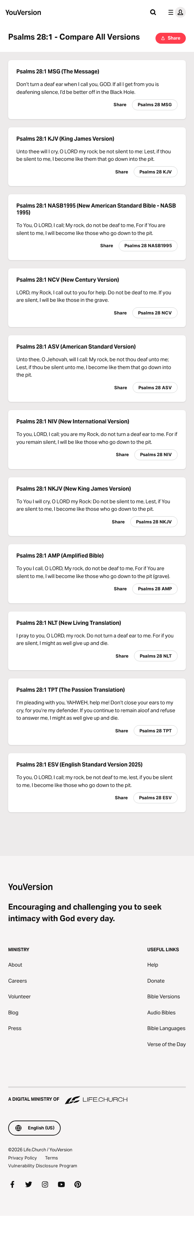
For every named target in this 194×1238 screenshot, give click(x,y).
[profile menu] (176, 12)
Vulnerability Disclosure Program (42, 1165)
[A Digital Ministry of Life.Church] (97, 1096)
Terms (51, 1157)
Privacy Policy (22, 1157)
